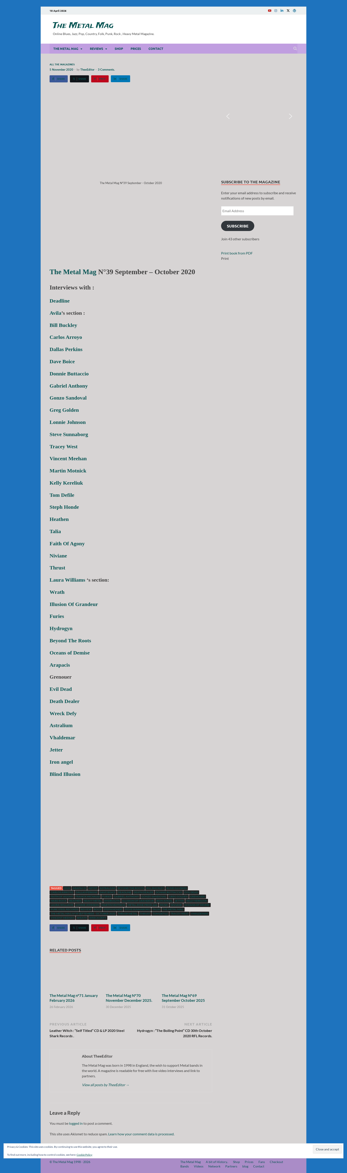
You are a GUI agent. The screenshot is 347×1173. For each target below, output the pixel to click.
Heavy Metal (93, 900)
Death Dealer (143, 892)
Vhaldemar (199, 913)
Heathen (75, 900)
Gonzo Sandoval (153, 896)
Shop (119, 48)
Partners (231, 1166)
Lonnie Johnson (87, 905)
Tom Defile (160, 913)
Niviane (176, 905)
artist (92, 888)
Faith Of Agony (62, 896)
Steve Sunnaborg (137, 909)
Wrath (82, 917)
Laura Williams (67, 580)
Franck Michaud (87, 896)
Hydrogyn (112, 900)
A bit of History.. (217, 1162)
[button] (227, 116)
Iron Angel (164, 900)
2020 (67, 888)
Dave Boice (108, 892)
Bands (184, 1166)
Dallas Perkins (86, 892)
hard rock (58, 900)
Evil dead (191, 892)
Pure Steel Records (64, 909)
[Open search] (295, 49)
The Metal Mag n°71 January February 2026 (74, 998)
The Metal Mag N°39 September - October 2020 (83, 913)
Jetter (179, 900)
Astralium (107, 888)
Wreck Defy (97, 917)
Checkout (276, 1162)
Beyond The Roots (131, 888)
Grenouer (197, 896)
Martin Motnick (113, 905)
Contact (155, 48)
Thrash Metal (127, 913)
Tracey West (179, 913)
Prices (136, 48)
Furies (106, 896)
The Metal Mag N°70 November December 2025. (129, 998)
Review (86, 909)
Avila (55, 313)
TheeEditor (87, 69)
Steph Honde (113, 909)
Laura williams (62, 905)
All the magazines (62, 64)
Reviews (96, 48)
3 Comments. (106, 69)
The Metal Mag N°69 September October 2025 (183, 998)
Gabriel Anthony (126, 896)
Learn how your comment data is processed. (141, 1134)
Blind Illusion (176, 888)
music (164, 905)
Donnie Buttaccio (169, 892)
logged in (76, 1123)
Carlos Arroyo (62, 892)
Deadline (124, 892)
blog (245, 1166)
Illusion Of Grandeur (138, 900)
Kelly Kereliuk (196, 900)
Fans (261, 1162)
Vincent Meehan (62, 917)
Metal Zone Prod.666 (142, 905)
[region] (259, 116)
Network (214, 1166)
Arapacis (79, 888)
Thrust (145, 913)
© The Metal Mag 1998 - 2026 (70, 1162)
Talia (156, 909)
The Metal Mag (83, 25)
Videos (198, 1166)
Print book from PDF (237, 253)
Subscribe (238, 225)
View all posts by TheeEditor (105, 1085)
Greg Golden (178, 896)
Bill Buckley (155, 888)
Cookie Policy (84, 1154)
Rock (97, 909)
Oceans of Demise (197, 905)
